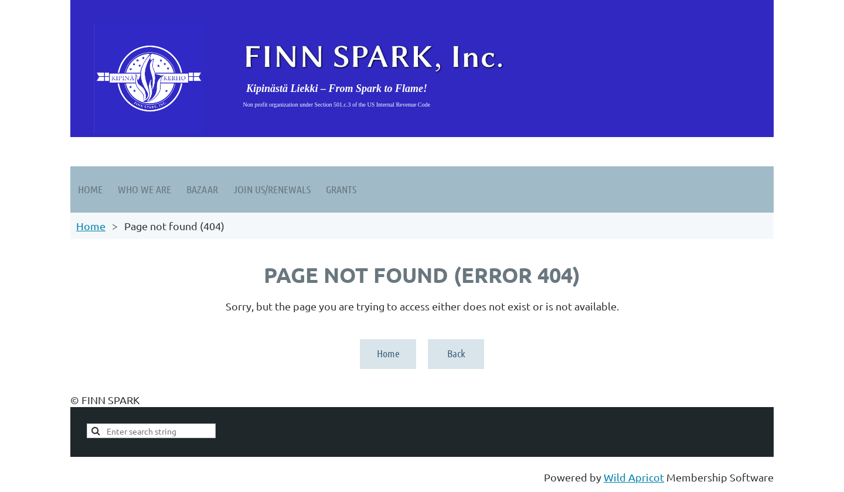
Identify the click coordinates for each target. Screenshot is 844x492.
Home (91, 226)
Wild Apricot (634, 477)
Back (456, 353)
